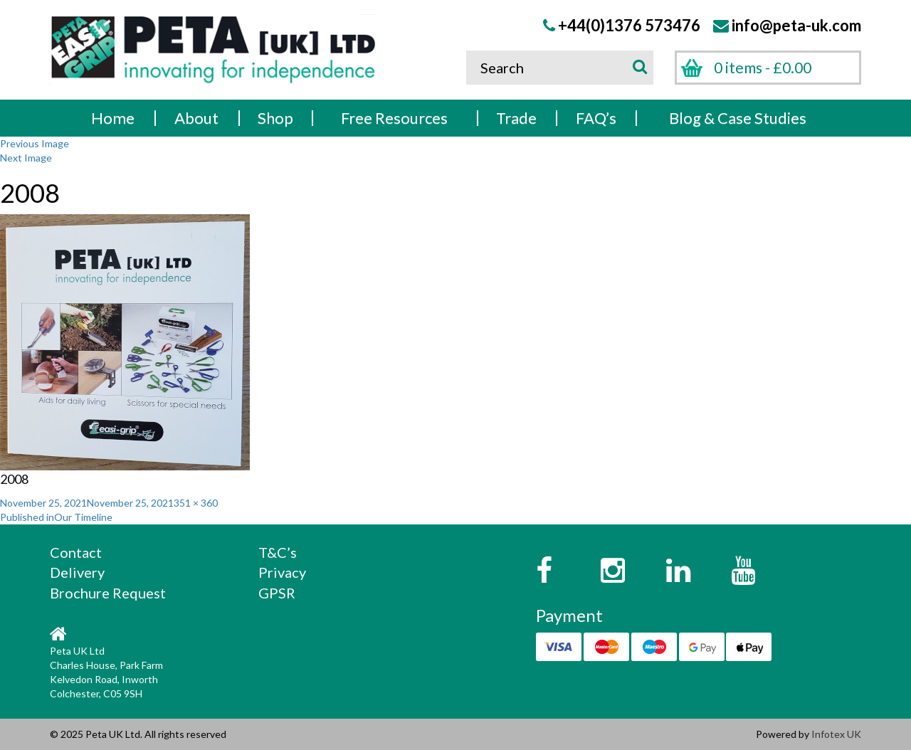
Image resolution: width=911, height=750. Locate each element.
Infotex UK (836, 734)
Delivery (77, 572)
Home (113, 117)
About (196, 117)
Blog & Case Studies (737, 117)
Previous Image (34, 143)
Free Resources (394, 117)
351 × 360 (196, 503)
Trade (516, 117)
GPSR (276, 592)
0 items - (762, 67)
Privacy (282, 572)
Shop (275, 117)
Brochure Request (108, 592)
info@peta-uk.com (796, 25)
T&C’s (277, 552)
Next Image (26, 158)
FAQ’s (596, 117)
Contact (76, 552)
